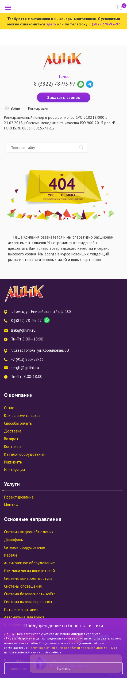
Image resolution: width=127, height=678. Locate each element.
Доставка (12, 431)
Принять (63, 668)
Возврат (11, 438)
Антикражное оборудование (29, 562)
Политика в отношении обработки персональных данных (72, 648)
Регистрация (38, 108)
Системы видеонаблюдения (28, 531)
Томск (63, 76)
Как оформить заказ (22, 415)
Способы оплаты (18, 423)
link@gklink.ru (23, 330)
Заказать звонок (63, 97)
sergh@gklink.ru (25, 367)
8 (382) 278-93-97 (104, 24)
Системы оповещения (23, 586)
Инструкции (14, 469)
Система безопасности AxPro (30, 593)
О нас (9, 407)
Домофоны (14, 539)
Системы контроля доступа (28, 578)
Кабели (10, 555)
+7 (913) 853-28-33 (27, 359)
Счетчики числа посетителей (29, 570)
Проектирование (19, 497)
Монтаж (11, 504)
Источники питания (21, 609)
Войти (15, 108)
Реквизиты (13, 462)
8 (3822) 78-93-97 (54, 83)
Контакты (12, 446)
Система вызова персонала (28, 601)
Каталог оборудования (24, 454)
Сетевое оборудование (24, 547)
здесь (51, 24)
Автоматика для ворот (24, 617)
